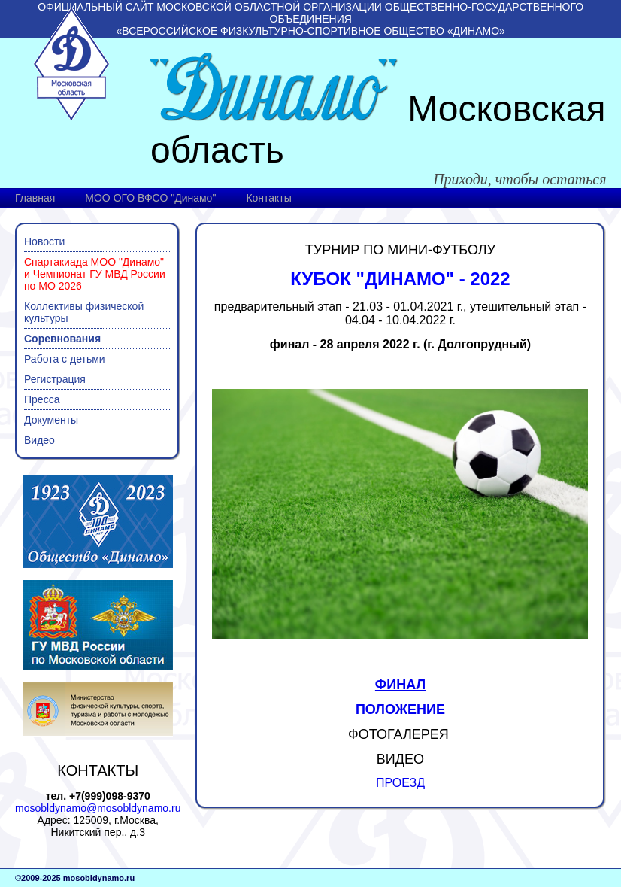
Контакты (268, 198)
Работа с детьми (64, 359)
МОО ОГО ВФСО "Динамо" (150, 198)
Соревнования (62, 339)
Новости (44, 241)
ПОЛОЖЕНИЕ (400, 709)
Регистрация (55, 379)
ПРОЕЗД (400, 782)
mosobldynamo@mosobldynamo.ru (97, 808)
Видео (39, 440)
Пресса (41, 399)
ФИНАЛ (400, 684)
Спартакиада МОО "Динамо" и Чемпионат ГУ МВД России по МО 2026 (94, 274)
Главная (35, 198)
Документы (51, 420)
